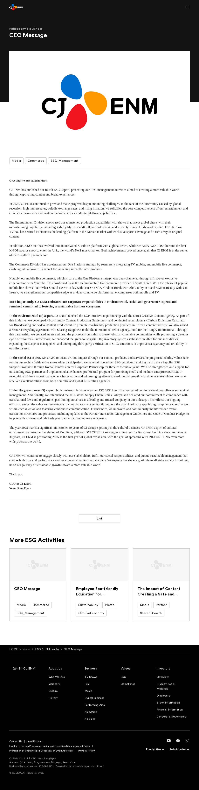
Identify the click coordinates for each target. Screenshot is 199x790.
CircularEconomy (91, 613)
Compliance (128, 684)
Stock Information (168, 702)
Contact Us (15, 741)
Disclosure (163, 695)
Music (88, 691)
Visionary (54, 684)
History (53, 698)
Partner (161, 605)
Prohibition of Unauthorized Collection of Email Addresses (41, 751)
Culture (53, 691)
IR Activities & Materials (166, 686)
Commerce (36, 160)
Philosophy (52, 649)
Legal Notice (33, 741)
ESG (38, 649)
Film (87, 684)
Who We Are (57, 677)
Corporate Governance (171, 716)
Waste (109, 605)
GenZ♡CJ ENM (23, 668)
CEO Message (73, 649)
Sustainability (88, 605)
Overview (163, 677)
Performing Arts (95, 705)
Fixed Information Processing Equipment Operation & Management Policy (49, 746)
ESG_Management (64, 160)
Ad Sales (90, 719)
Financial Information (170, 709)
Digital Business (94, 698)
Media (16, 160)
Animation (91, 712)
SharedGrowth (151, 613)
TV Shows (91, 677)
